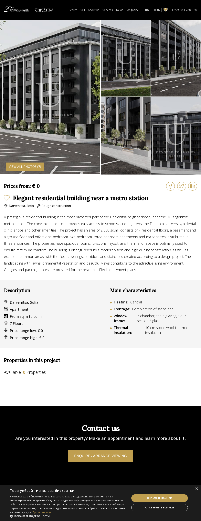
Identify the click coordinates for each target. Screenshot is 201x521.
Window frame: (120, 318)
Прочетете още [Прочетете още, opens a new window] (42, 512)
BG (147, 10)
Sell (82, 10)
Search (73, 10)
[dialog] (100, 503)
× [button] (196, 488)
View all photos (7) (25, 166)
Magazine (132, 10)
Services (107, 10)
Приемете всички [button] (159, 498)
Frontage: (122, 309)
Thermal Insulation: (123, 330)
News (119, 10)
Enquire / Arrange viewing (100, 456)
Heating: (121, 302)
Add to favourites (7, 198)
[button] (68, 516)
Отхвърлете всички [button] (159, 507)
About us (93, 10)
